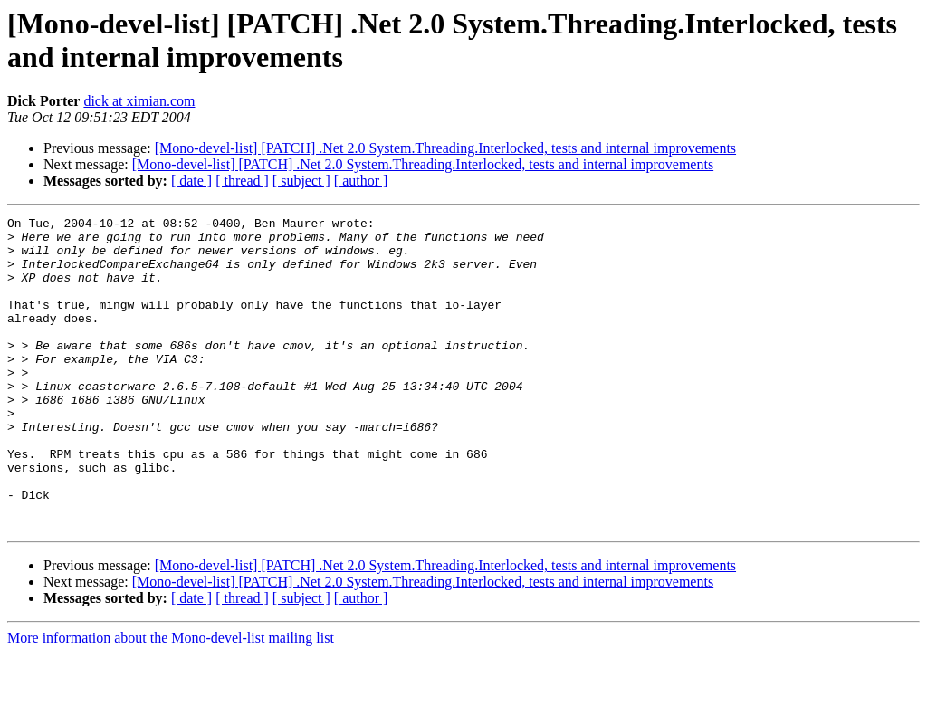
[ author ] (361, 180)
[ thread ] (242, 180)
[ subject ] (301, 180)
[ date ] (191, 180)
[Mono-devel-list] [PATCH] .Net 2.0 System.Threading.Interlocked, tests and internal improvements (445, 148)
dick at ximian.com (139, 101)
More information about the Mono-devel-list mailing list (170, 700)
